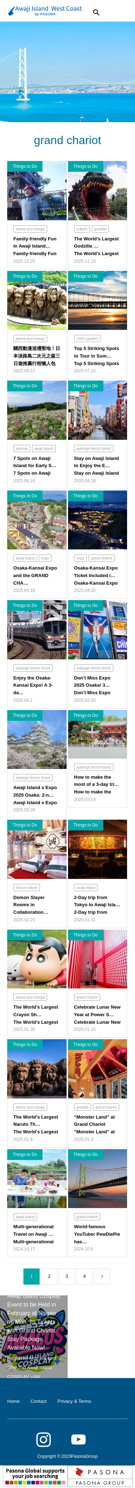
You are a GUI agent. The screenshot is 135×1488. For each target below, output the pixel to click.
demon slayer (26, 888)
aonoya (22, 449)
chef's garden (87, 339)
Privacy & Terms (74, 1401)
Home (13, 1401)
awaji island (44, 449)
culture (82, 229)
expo (45, 558)
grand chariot (101, 558)
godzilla (100, 229)
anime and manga (30, 229)
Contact (39, 1401)
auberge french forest (94, 449)
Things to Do (25, 166)
